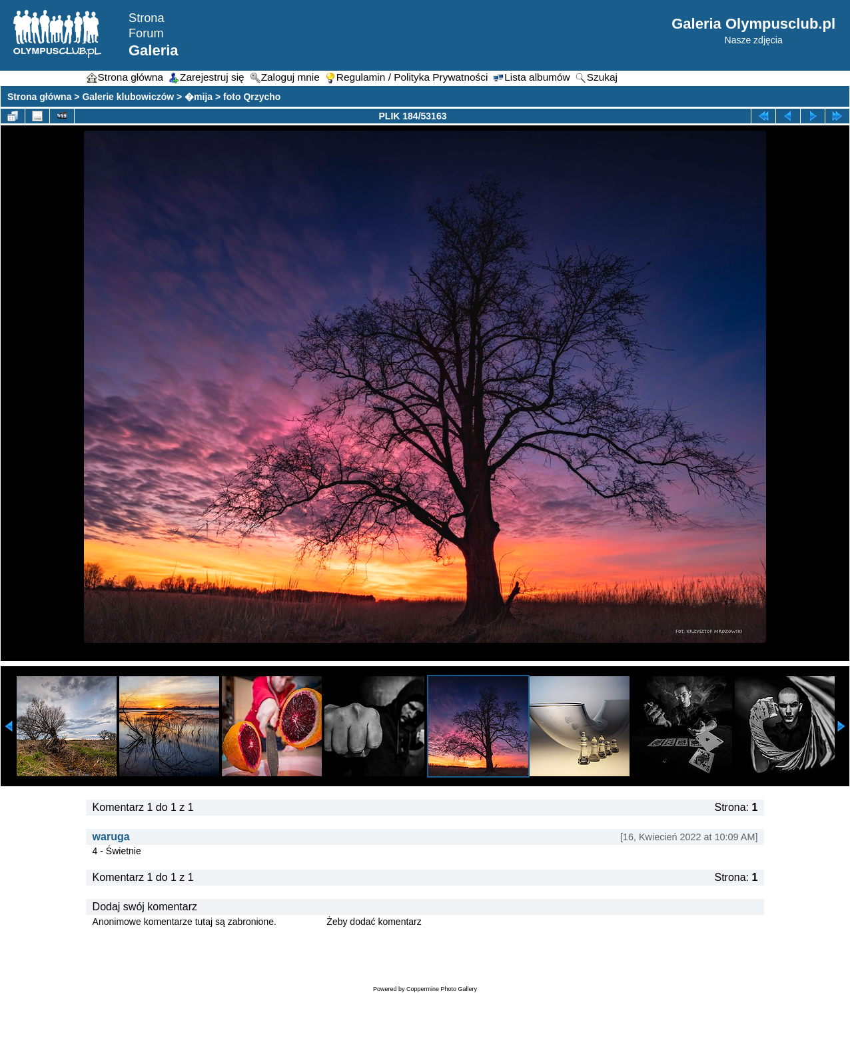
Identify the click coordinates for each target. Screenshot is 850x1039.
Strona (147, 18)
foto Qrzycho (251, 96)
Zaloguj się (301, 921)
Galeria (154, 50)
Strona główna (39, 96)
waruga (111, 836)
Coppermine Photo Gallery (441, 989)
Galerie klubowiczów (128, 96)
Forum (146, 33)
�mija (198, 96)
